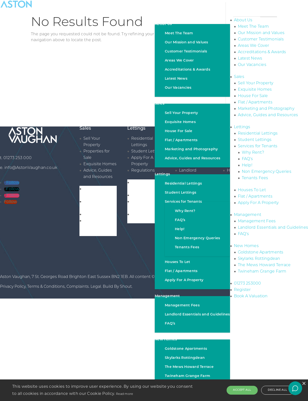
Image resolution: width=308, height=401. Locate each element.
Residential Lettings (183, 184)
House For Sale (178, 131)
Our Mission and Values (186, 42)
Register (242, 290)
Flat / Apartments (181, 140)
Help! (179, 229)
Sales (159, 104)
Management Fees (182, 305)
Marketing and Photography (191, 149)
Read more (124, 394)
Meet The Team (179, 33)
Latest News (176, 79)
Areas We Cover (179, 61)
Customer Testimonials (186, 51)
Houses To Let (177, 262)
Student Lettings (180, 193)
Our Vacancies (178, 88)
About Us (163, 24)
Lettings (162, 174)
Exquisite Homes (180, 122)
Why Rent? (185, 211)
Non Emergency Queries (197, 238)
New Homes (166, 339)
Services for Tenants (183, 202)
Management (167, 296)
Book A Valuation (251, 296)
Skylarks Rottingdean (185, 358)
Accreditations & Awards (187, 70)
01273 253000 (247, 284)
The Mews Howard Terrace (189, 367)
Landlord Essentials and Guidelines (197, 314)
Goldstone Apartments (186, 349)
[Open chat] (295, 388)
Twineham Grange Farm (187, 376)
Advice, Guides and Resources (192, 158)
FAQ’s (180, 220)
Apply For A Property (184, 280)
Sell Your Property (181, 113)
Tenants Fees (187, 247)
